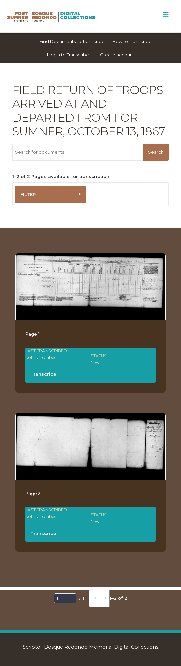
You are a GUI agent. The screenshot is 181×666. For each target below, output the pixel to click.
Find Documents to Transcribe (72, 41)
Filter (28, 194)
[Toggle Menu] (165, 15)
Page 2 (32, 493)
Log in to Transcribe (68, 54)
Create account (117, 54)
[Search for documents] (77, 152)
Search (156, 152)
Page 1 (32, 334)
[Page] (65, 598)
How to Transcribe (132, 41)
